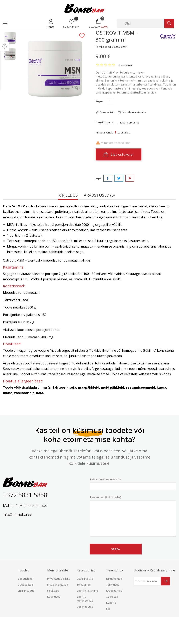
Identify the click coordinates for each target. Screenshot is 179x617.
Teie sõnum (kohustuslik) (133, 516)
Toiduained (84, 584)
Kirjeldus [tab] (68, 195)
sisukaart (53, 590)
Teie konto (114, 570)
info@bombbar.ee (17, 514)
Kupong (111, 602)
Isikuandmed (114, 578)
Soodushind (25, 578)
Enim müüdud (26, 590)
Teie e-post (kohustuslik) (133, 484)
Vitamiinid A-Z (85, 578)
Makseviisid (106, 112)
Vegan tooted (85, 606)
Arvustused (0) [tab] (99, 195)
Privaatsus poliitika (58, 578)
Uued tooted (25, 584)
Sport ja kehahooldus (85, 598)
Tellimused (112, 584)
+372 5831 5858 (25, 495)
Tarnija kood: (103, 47)
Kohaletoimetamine (134, 112)
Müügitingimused (57, 584)
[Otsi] (140, 23)
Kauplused (53, 596)
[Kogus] (110, 101)
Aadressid (112, 596)
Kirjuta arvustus (129, 122)
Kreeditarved (114, 590)
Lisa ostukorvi (118, 154)
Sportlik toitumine (87, 590)
